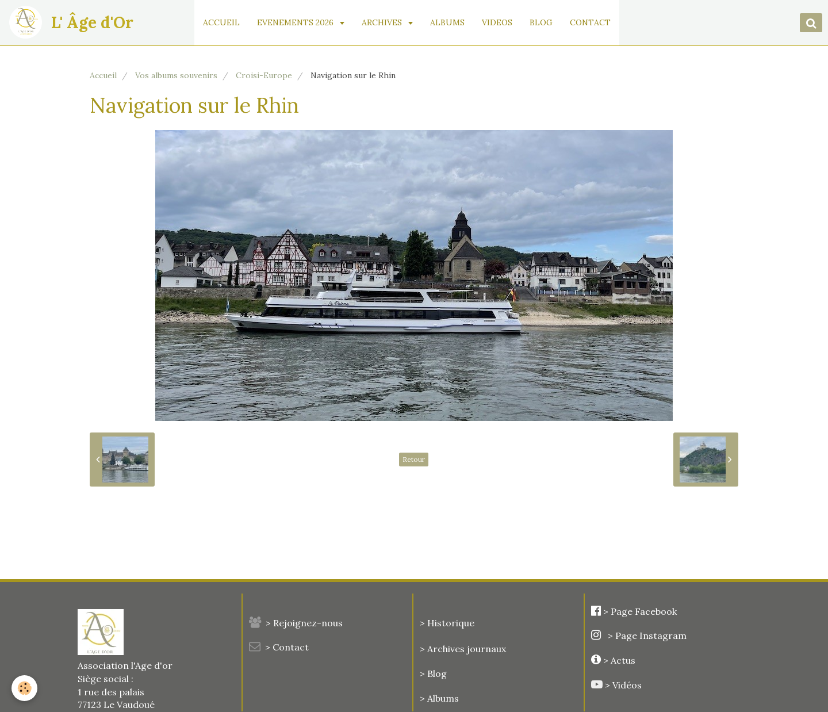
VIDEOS (499, 22)
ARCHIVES (384, 22)
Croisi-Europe (264, 75)
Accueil (103, 75)
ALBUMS (449, 22)
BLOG (542, 22)
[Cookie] (24, 688)
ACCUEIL (223, 22)
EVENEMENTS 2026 (298, 22)
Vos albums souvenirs (176, 75)
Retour (413, 459)
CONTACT (592, 22)
